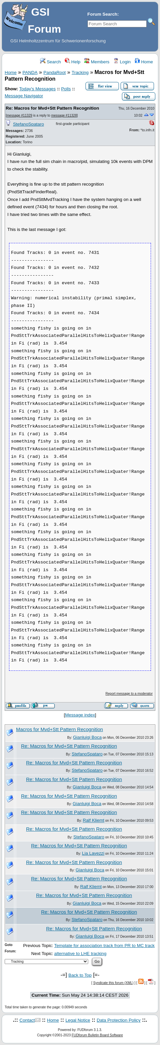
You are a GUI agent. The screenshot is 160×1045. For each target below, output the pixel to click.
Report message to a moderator (129, 693)
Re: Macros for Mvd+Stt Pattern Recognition (52, 108)
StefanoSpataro (28, 124)
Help (73, 61)
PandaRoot (54, 72)
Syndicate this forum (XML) (113, 983)
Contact (27, 1020)
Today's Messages (37, 88)
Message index (80, 714)
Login (122, 61)
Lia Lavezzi (93, 853)
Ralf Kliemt (93, 820)
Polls (66, 88)
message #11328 (64, 115)
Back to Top (80, 975)
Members (96, 61)
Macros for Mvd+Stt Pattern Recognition (59, 729)
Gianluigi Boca (87, 737)
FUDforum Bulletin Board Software (97, 1035)
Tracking (80, 72)
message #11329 (19, 115)
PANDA (29, 72)
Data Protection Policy (119, 1020)
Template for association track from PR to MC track (104, 945)
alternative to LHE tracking (80, 953)
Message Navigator (24, 95)
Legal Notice (77, 1020)
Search (50, 61)
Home (144, 61)
